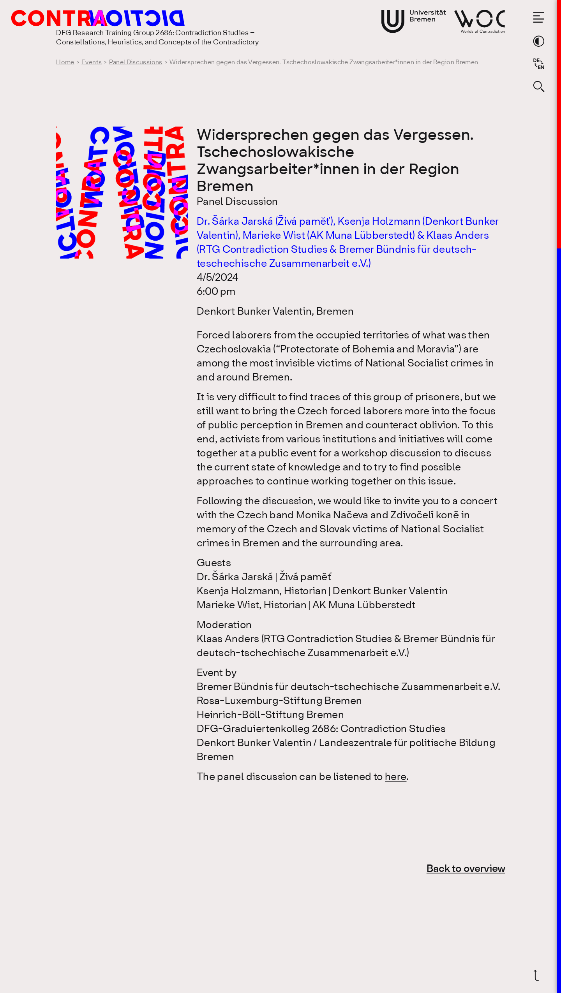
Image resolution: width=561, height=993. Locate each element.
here (395, 777)
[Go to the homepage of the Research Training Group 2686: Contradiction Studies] (81, 18)
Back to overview (466, 869)
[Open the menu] (539, 17)
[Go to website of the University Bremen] (413, 21)
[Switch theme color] (539, 41)
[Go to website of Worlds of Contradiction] (479, 21)
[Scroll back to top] (539, 975)
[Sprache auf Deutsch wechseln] (539, 64)
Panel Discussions (135, 62)
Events (91, 62)
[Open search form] (539, 86)
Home (65, 62)
